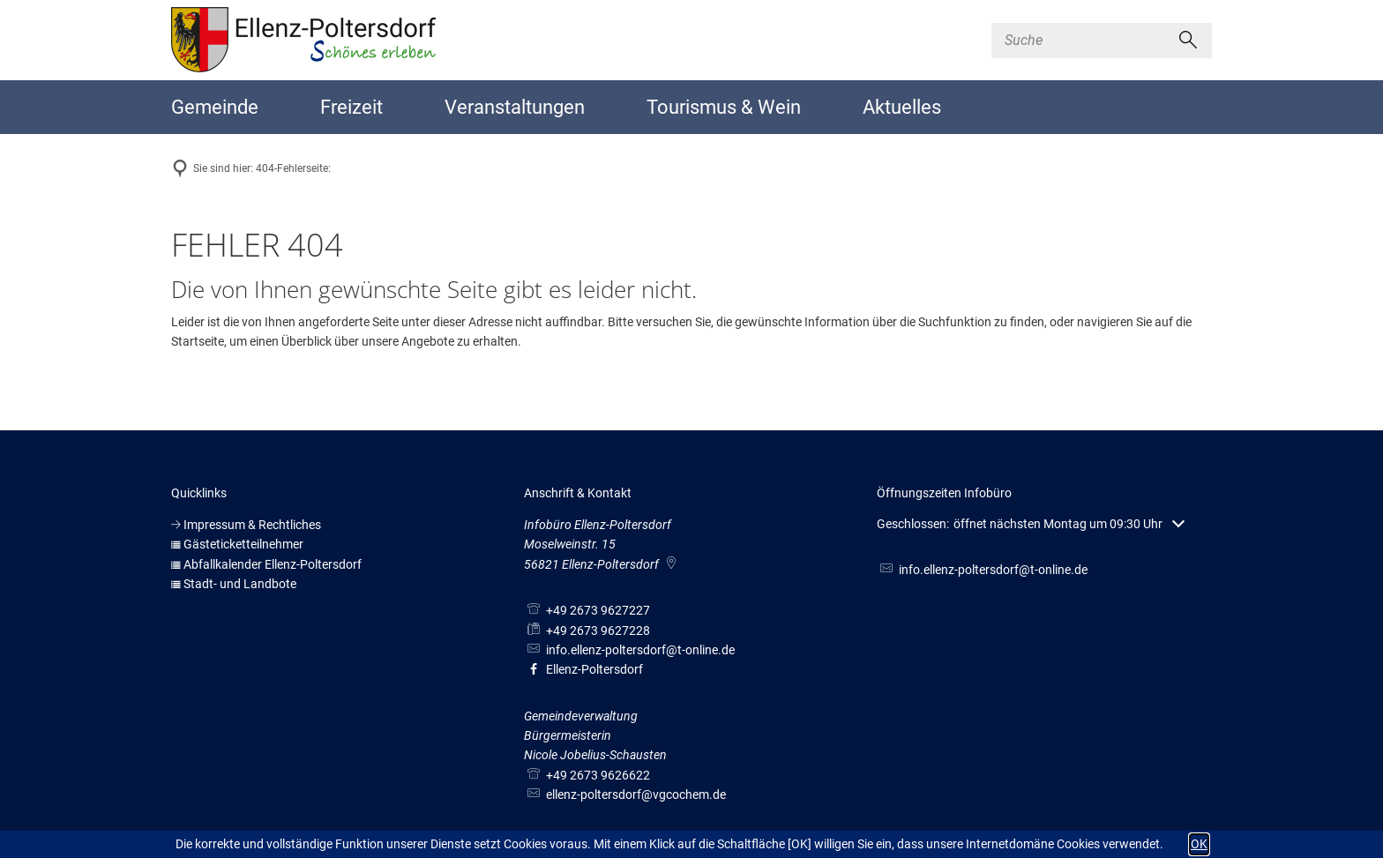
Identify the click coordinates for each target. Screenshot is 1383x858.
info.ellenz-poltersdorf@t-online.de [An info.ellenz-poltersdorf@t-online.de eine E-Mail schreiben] (629, 650)
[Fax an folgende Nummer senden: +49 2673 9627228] (587, 630)
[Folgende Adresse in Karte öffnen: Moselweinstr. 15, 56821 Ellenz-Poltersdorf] (673, 564)
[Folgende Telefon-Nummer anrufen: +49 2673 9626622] (587, 775)
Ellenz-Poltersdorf (583, 669)
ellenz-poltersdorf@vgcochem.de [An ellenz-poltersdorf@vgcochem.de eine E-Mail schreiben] (625, 794)
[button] (1031, 524)
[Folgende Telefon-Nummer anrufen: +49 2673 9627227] (587, 610)
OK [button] (1199, 844)
